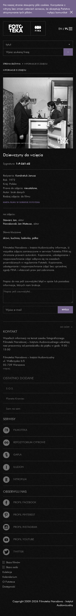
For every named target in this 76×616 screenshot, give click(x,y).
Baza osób (10, 567)
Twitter (13, 551)
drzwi (6, 238)
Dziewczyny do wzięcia (23, 154)
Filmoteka (15, 429)
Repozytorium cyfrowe (24, 442)
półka (35, 238)
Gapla (12, 454)
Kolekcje (7, 572)
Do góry (66, 327)
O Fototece (8, 581)
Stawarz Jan (10, 220)
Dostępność (8, 586)
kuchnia (15, 238)
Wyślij (65, 309)
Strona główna (11, 63)
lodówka (25, 238)
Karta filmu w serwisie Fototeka (21, 202)
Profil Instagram (20, 526)
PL (66, 29)
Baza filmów (11, 562)
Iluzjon (13, 466)
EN (60, 28)
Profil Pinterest (19, 514)
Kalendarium (9, 576)
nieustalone (30, 188)
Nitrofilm (15, 479)
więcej (6, 368)
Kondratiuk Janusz (25, 175)
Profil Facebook (19, 502)
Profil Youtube (18, 539)
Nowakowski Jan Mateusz (17, 223)
